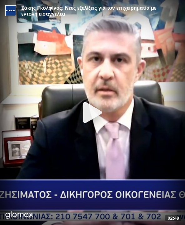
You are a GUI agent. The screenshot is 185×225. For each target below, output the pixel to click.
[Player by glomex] (19, 215)
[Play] (92, 112)
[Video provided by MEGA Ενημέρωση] (10, 10)
